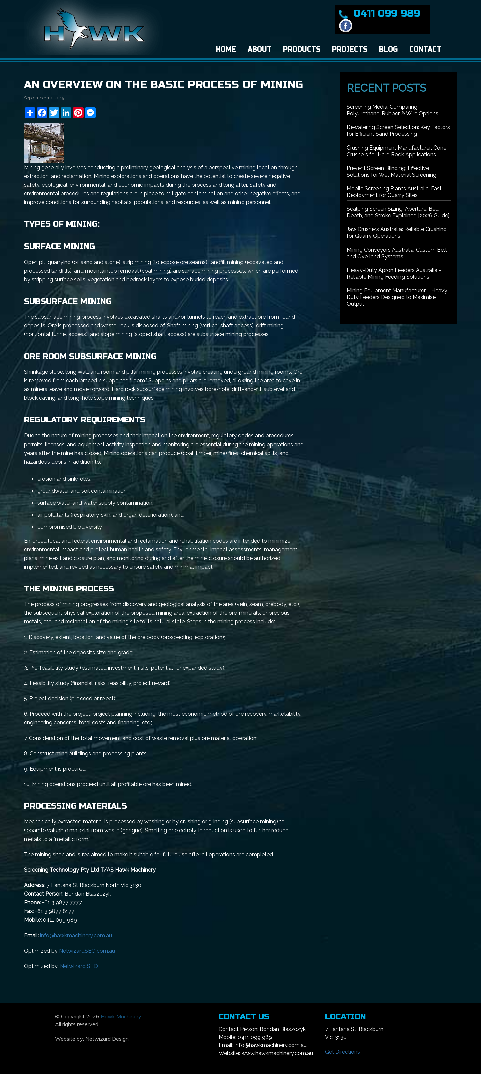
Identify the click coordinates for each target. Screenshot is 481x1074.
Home (226, 49)
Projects (350, 49)
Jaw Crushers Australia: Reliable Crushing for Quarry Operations (397, 232)
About (260, 49)
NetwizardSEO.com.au (87, 951)
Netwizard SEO (79, 966)
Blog (388, 49)
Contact (425, 49)
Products (302, 49)
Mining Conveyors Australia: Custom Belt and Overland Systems (397, 253)
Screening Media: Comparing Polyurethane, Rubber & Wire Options (392, 110)
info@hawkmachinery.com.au (76, 935)
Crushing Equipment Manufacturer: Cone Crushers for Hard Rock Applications (396, 151)
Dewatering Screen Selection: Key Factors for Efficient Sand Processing (398, 130)
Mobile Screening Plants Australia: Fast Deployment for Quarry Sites (394, 191)
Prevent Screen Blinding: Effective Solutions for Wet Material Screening (391, 171)
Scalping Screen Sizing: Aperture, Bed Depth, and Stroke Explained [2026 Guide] (398, 212)
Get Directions (342, 1052)
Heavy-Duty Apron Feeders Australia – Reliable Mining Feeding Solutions (394, 273)
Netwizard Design (107, 1038)
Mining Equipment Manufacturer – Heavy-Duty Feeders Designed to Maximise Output (398, 297)
